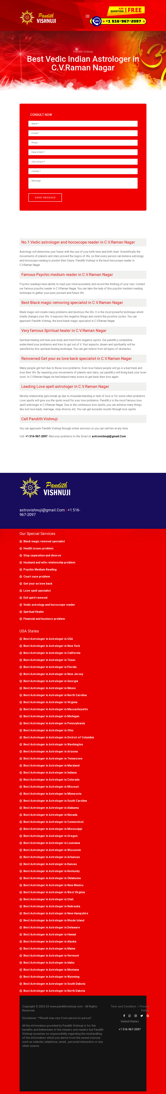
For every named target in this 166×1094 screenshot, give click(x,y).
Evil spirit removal (35, 597)
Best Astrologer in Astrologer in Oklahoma (52, 878)
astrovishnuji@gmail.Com (43, 510)
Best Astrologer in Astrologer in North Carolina (55, 695)
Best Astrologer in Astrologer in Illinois (49, 688)
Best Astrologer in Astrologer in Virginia (50, 702)
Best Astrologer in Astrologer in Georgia (50, 681)
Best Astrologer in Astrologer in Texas (49, 660)
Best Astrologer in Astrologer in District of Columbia (58, 737)
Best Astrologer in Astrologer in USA (48, 639)
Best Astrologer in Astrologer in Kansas (50, 864)
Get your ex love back (37, 583)
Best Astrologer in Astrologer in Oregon (50, 836)
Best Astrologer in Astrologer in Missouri (51, 786)
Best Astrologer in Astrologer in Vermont (51, 955)
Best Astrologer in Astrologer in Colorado (51, 779)
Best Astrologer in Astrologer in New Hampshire (55, 913)
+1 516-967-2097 (130, 1029)
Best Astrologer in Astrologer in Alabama (51, 807)
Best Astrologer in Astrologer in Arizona (50, 751)
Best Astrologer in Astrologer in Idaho (49, 962)
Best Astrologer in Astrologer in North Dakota (54, 990)
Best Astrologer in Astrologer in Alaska (49, 941)
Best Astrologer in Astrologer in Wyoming (51, 976)
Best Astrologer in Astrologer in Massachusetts (55, 709)
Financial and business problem (44, 618)
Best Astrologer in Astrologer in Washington (53, 744)
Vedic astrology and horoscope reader (49, 604)
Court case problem (36, 576)
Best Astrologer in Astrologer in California (51, 653)
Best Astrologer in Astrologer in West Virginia (54, 892)
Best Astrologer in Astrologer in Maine (49, 948)
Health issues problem (38, 548)
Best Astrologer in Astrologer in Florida (49, 667)
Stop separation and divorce (42, 555)
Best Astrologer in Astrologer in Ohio (48, 730)
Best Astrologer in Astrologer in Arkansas (51, 857)
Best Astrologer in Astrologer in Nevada (50, 814)
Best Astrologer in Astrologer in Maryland (51, 765)
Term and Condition (123, 1006)
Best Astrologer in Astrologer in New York (51, 646)
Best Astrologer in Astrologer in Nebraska (51, 906)
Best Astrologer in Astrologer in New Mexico (53, 885)
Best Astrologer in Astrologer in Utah (48, 899)
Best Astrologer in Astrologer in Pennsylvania (54, 723)
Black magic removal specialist (44, 541)
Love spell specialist (37, 590)
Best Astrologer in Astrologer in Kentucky (51, 871)
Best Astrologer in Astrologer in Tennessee (52, 758)
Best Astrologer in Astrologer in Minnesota (52, 793)
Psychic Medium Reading (40, 569)
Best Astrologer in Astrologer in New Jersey (53, 674)
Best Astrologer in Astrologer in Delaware (51, 927)
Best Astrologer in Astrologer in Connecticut (53, 822)
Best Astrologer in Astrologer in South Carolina (55, 800)
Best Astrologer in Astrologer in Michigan (51, 716)
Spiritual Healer (33, 611)
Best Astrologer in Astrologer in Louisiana (51, 843)
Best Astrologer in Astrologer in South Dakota (54, 983)
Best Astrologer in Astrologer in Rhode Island (53, 920)
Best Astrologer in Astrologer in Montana (51, 969)
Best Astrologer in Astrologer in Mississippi (52, 829)
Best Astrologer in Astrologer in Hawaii (49, 934)
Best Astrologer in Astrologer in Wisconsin (52, 850)
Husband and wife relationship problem (49, 562)
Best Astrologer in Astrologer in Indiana (50, 772)
